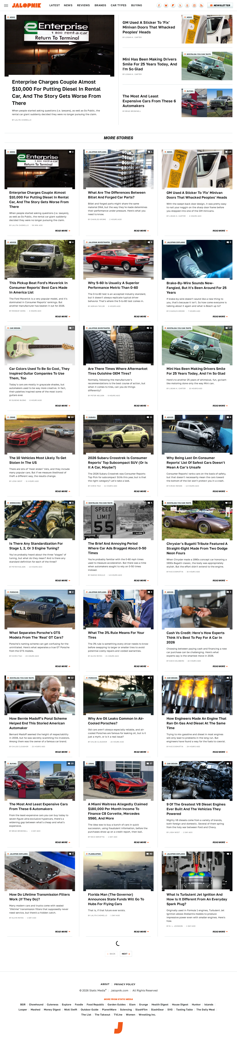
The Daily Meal (205, 1009)
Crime (12, 417)
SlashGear (157, 1009)
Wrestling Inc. (147, 1014)
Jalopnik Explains (97, 152)
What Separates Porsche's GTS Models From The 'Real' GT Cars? (36, 635)
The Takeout (102, 1014)
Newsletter (220, 5)
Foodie (79, 1004)
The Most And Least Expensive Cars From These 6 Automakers (149, 101)
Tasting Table (184, 1009)
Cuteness (52, 1004)
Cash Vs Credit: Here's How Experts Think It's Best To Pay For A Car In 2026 (196, 637)
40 (151, 854)
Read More (61, 230)
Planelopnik (94, 854)
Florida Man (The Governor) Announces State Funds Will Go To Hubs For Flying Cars (116, 899)
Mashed (35, 1009)
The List (86, 1014)
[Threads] (187, 5)
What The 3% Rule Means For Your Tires (116, 635)
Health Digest (160, 1004)
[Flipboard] (173, 5)
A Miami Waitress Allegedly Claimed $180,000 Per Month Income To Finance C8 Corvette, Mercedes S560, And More (117, 811)
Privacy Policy (125, 984)
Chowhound (36, 1004)
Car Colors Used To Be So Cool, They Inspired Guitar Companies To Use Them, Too (39, 373)
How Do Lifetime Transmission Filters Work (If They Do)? (39, 896)
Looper (23, 1009)
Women (130, 1014)
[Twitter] (180, 5)
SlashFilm (141, 1009)
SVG (170, 1009)
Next (125, 953)
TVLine (118, 1014)
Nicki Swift (70, 1009)
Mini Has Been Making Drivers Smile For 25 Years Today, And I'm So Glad (150, 64)
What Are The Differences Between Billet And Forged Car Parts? (116, 194)
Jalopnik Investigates (99, 242)
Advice (13, 242)
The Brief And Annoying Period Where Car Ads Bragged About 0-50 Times (117, 548)
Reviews (83, 5)
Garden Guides (117, 1004)
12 (72, 678)
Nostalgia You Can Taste (199, 54)
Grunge (143, 1004)
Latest (54, 5)
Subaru (92, 417)
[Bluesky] (166, 5)
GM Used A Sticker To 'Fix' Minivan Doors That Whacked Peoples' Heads (149, 27)
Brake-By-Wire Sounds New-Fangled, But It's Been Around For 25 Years (197, 288)
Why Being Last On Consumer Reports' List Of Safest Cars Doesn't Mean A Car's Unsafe (196, 462)
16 (229, 503)
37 (151, 763)
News (68, 5)
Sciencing (126, 1009)
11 (151, 328)
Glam (132, 1004)
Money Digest (52, 1009)
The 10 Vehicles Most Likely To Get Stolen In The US (37, 460)
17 (230, 328)
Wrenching (15, 503)
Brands (100, 5)
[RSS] (201, 5)
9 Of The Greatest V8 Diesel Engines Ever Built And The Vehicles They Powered (196, 809)
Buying (136, 5)
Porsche (14, 592)
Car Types (119, 5)
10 (229, 152)
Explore (66, 1004)
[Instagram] (194, 5)
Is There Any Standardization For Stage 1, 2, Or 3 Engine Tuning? (36, 545)
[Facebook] (158, 5)
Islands (208, 1004)
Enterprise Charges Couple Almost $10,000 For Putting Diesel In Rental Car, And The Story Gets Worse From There (56, 92)
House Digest (180, 1004)
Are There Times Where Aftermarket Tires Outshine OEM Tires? (117, 371)
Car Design (15, 328)
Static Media (97, 990)
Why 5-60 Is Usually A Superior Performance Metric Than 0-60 (113, 285)
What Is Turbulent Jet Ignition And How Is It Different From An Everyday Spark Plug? (197, 899)
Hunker (196, 1004)
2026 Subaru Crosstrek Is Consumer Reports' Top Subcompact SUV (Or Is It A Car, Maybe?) (118, 462)
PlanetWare (109, 1009)
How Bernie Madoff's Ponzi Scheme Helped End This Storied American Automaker (38, 723)
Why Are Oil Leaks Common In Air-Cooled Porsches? (116, 720)
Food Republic (95, 1004)
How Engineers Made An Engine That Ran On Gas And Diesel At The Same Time (196, 723)
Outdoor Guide (89, 1009)
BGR (22, 1004)
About (105, 984)
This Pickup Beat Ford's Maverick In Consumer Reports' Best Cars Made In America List (38, 287)
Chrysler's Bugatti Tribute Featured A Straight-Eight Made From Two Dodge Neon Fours (197, 548)
